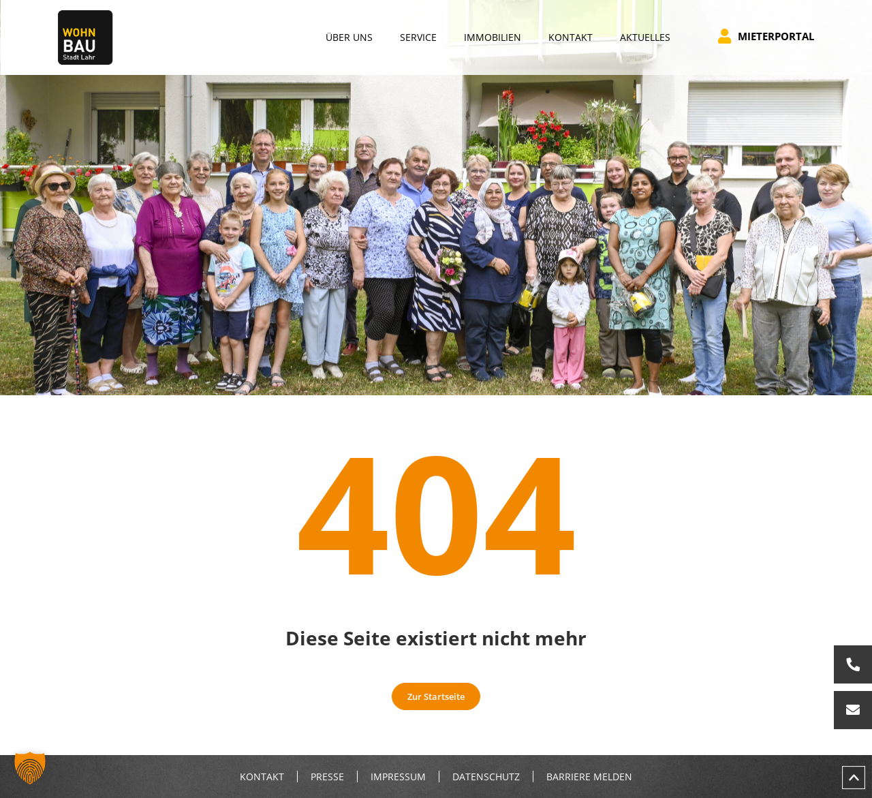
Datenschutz (486, 777)
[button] (30, 768)
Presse (327, 777)
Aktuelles (645, 37)
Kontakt (262, 777)
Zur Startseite (436, 696)
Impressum (398, 777)
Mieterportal (766, 36)
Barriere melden (589, 777)
